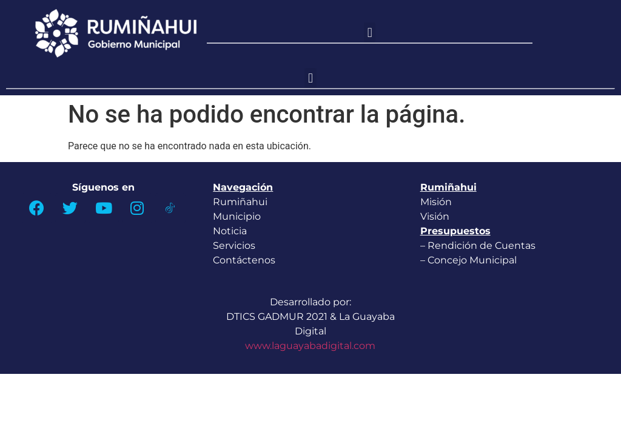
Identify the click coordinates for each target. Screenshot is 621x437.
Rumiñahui (240, 202)
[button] (369, 32)
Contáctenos (244, 260)
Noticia (230, 231)
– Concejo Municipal (469, 260)
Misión (436, 202)
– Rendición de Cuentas (477, 245)
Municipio (237, 216)
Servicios (234, 245)
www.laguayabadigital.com (310, 345)
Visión (434, 216)
